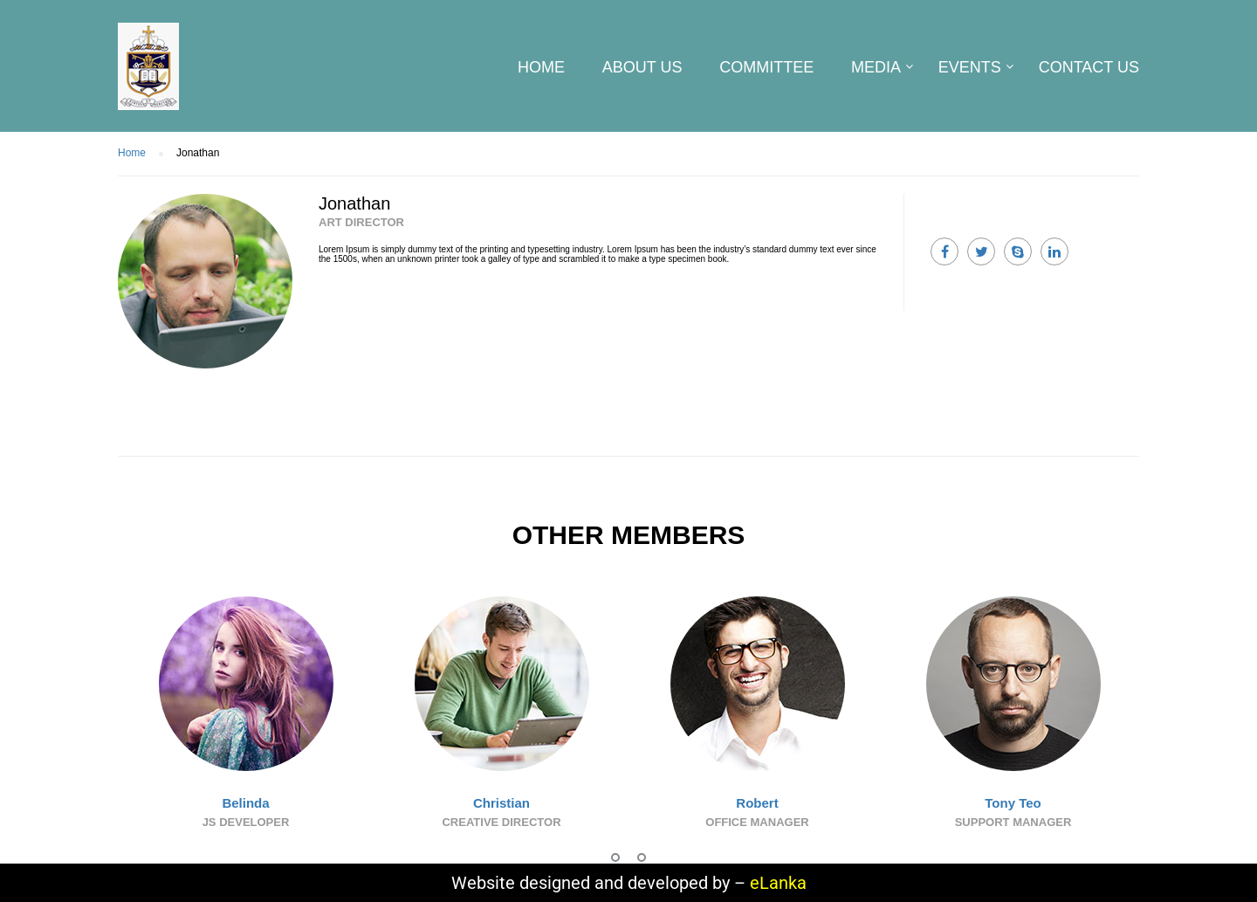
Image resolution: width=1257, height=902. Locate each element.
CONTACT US (1089, 67)
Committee (766, 67)
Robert (757, 802)
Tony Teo (1013, 802)
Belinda (245, 802)
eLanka (778, 882)
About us (642, 67)
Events (969, 67)
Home (541, 67)
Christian (501, 802)
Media (876, 67)
